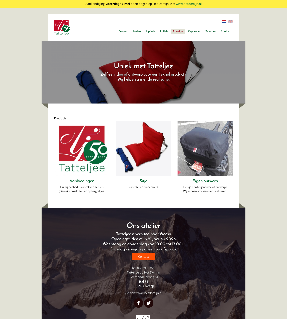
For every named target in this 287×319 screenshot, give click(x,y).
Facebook (138, 303)
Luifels (164, 31)
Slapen (123, 31)
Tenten (137, 31)
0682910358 (145, 268)
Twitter (148, 303)
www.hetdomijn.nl (189, 4)
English (230, 21)
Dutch (224, 21)
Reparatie (194, 31)
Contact (226, 31)
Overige (178, 31)
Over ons (210, 31)
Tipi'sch (150, 31)
